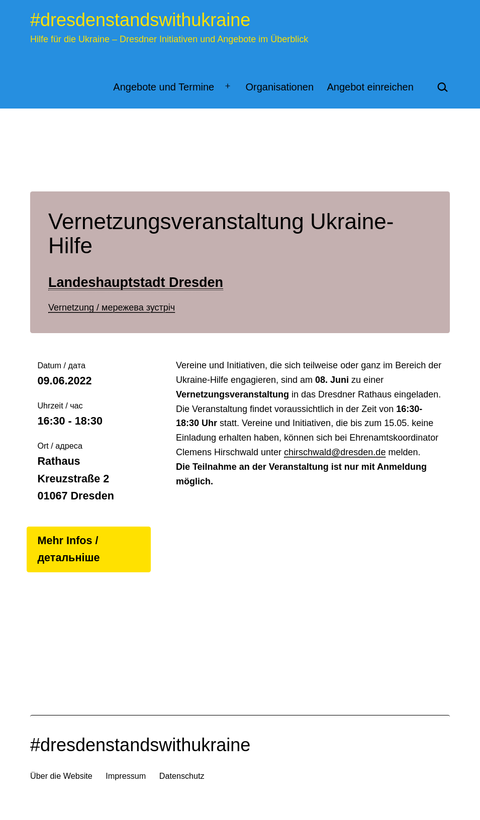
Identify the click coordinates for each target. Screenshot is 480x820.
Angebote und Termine (163, 86)
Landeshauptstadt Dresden (135, 282)
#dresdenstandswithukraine (140, 20)
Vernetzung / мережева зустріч (111, 307)
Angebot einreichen (370, 86)
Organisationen (279, 86)
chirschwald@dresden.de (335, 452)
